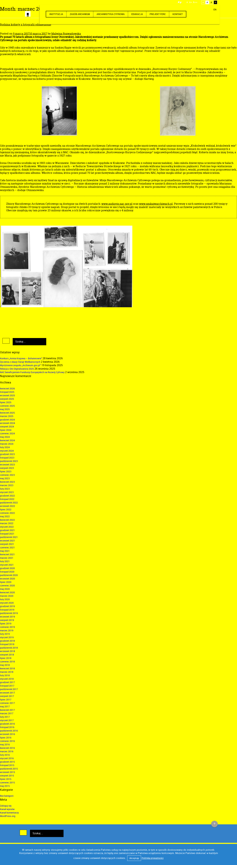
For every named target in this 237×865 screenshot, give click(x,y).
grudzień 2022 (7, 495)
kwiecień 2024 (7, 440)
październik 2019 (9, 613)
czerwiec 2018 (7, 661)
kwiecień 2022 (7, 519)
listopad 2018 (7, 644)
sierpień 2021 (7, 544)
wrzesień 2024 (7, 423)
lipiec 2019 (5, 623)
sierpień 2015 (7, 775)
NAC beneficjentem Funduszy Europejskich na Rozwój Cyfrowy (32, 372)
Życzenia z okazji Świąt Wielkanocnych (20, 361)
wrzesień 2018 (7, 651)
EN (214, 9)
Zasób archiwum (80, 14)
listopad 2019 (7, 609)
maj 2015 (5, 785)
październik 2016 (9, 730)
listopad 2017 (7, 685)
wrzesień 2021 (7, 540)
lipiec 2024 (5, 430)
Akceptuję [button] (134, 858)
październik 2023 (9, 461)
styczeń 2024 (7, 450)
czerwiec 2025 (7, 405)
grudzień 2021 (7, 530)
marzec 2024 (6, 443)
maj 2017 (5, 706)
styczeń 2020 (7, 602)
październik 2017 (9, 689)
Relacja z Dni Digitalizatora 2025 (17, 368)
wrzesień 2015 (7, 772)
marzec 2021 (6, 557)
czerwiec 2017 (7, 703)
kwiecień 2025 (7, 412)
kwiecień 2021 (7, 554)
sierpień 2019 (7, 620)
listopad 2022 (7, 499)
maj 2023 (5, 478)
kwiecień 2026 (7, 388)
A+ (190, 2)
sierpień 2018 (7, 654)
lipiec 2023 (5, 471)
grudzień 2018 (7, 640)
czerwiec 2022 (7, 512)
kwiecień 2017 (7, 709)
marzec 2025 (6, 416)
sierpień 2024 (7, 426)
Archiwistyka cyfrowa (111, 14)
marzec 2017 (6, 713)
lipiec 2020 (5, 582)
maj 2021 (5, 550)
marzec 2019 (6, 630)
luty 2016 (5, 754)
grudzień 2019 (7, 606)
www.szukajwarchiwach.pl (156, 204)
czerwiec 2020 (7, 585)
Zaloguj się (5, 805)
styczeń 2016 (7, 758)
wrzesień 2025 (7, 395)
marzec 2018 (6, 671)
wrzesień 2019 (7, 616)
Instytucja (56, 14)
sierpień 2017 (7, 696)
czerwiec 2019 (7, 627)
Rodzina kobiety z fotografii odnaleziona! (25, 24)
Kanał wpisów (7, 809)
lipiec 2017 (5, 699)
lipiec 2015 (5, 779)
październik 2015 (9, 768)
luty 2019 (5, 633)
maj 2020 (5, 588)
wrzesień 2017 (7, 692)
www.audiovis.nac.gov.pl (116, 204)
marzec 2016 (6, 751)
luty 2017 (5, 716)
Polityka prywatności (153, 858)
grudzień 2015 (7, 761)
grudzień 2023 (7, 454)
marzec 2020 (6, 595)
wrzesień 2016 (7, 734)
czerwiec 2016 (7, 741)
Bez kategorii (6, 795)
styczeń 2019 (7, 637)
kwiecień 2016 (7, 747)
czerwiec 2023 (7, 474)
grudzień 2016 (7, 723)
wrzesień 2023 (7, 464)
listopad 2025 (7, 391)
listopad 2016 (7, 727)
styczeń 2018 (7, 678)
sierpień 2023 (7, 468)
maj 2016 (5, 744)
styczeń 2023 (7, 492)
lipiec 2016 (5, 737)
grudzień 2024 (7, 419)
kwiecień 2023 (7, 481)
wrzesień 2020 (7, 578)
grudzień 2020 (7, 568)
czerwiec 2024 (7, 433)
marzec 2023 (6, 485)
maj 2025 (5, 409)
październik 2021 (9, 537)
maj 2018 (5, 665)
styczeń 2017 (7, 720)
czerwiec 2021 (7, 547)
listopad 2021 (7, 533)
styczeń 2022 (7, 526)
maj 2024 (5, 436)
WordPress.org (7, 816)
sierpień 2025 (7, 398)
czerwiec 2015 (7, 782)
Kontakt (177, 14)
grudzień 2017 (7, 682)
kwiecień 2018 (7, 668)
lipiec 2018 (5, 658)
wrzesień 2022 (7, 506)
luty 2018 (5, 675)
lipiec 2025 (5, 402)
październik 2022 (9, 502)
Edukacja (137, 14)
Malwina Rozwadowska (66, 33)
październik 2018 (9, 647)
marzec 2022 (6, 523)
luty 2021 (5, 561)
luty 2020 (5, 599)
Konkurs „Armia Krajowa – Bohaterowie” (21, 358)
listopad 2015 (7, 765)
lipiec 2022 (5, 509)
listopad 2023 (7, 457)
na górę (214, 824)
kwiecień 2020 (7, 592)
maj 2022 (5, 516)
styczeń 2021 (7, 564)
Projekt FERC (158, 14)
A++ (195, 2)
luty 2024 (5, 447)
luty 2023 (5, 488)
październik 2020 (9, 575)
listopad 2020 (7, 571)
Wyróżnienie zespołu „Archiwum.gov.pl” (20, 365)
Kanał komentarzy (9, 812)
